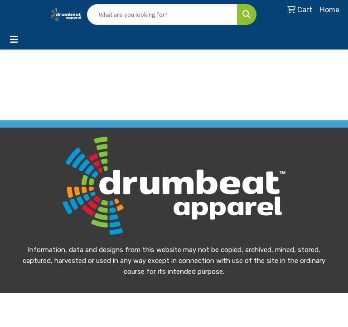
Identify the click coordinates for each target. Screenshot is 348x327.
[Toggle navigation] (14, 39)
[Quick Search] (162, 14)
